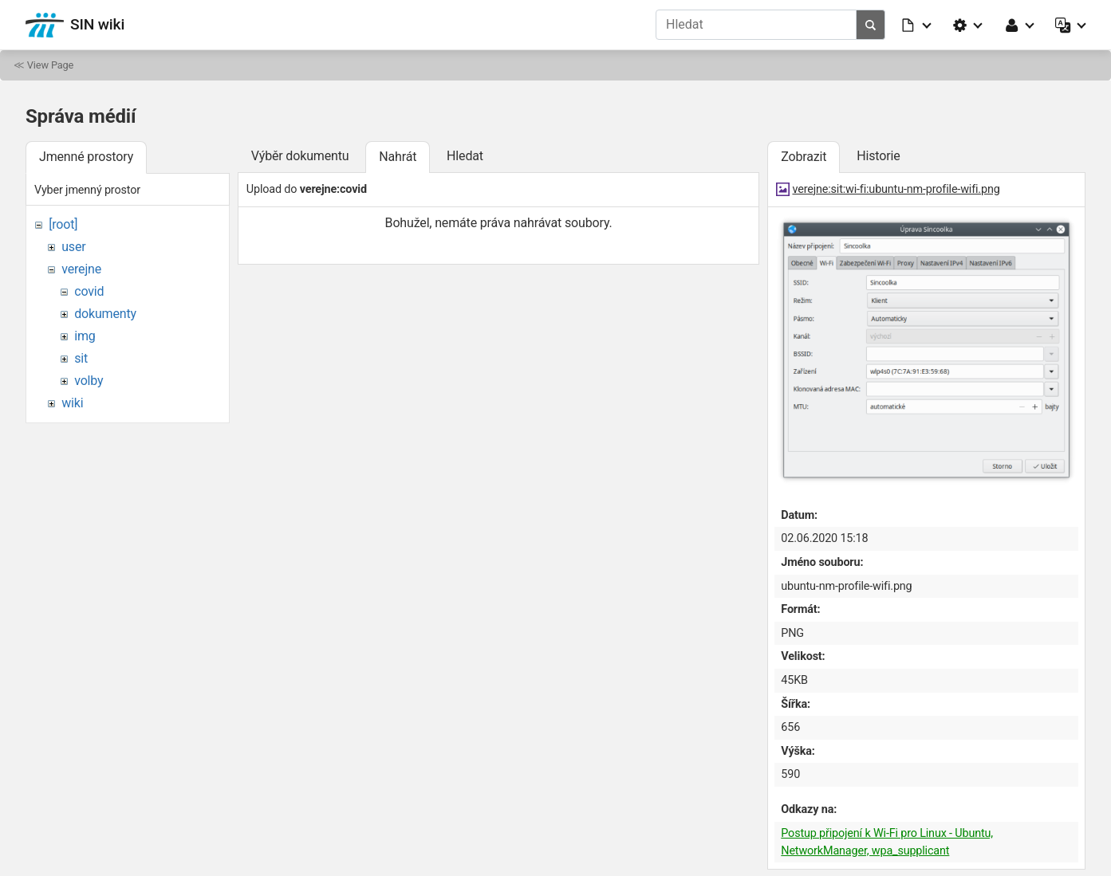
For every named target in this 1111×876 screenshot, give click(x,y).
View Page (50, 65)
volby (88, 380)
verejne (81, 269)
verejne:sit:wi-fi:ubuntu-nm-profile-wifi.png (895, 189)
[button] (917, 25)
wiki (72, 403)
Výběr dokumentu (300, 155)
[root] (63, 224)
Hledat (465, 155)
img (84, 336)
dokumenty (105, 313)
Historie (878, 155)
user (73, 246)
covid (89, 291)
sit (81, 358)
